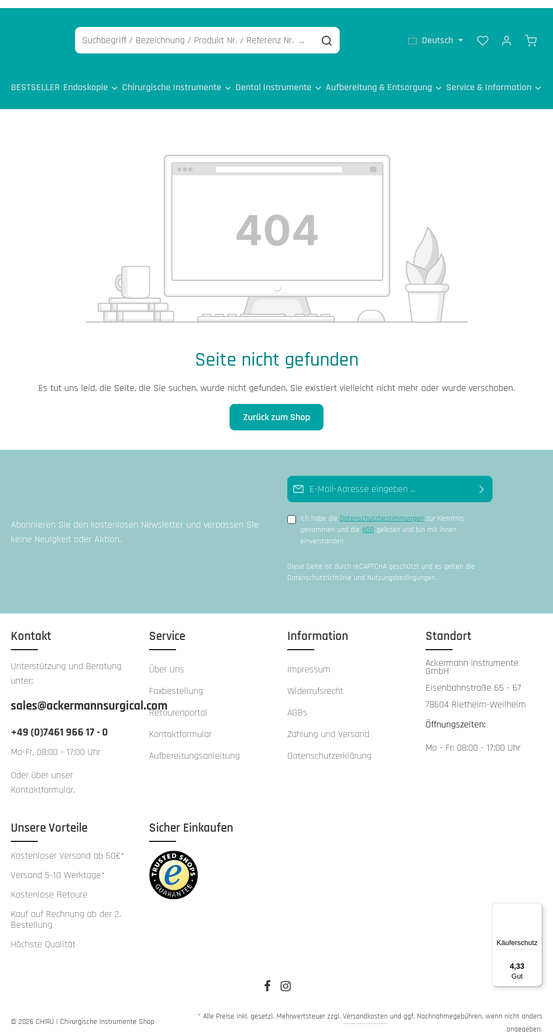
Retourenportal (178, 700)
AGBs (297, 700)
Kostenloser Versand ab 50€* (67, 844)
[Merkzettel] (483, 32)
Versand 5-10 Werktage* (58, 863)
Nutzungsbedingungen (401, 566)
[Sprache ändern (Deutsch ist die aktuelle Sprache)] (436, 32)
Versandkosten (365, 1004)
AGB (368, 518)
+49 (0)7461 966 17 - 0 (59, 720)
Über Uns (166, 657)
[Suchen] (379, 32)
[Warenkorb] (531, 32)
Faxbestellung (176, 679)
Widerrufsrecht (315, 679)
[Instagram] (286, 978)
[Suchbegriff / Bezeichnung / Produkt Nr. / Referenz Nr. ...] (247, 32)
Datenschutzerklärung (329, 744)
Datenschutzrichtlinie (319, 566)
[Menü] (535, 909)
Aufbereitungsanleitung (194, 744)
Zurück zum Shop (276, 405)
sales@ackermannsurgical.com (69, 694)
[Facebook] (268, 978)
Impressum (309, 657)
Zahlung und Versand (328, 722)
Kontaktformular (42, 778)
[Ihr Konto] (506, 32)
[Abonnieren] (482, 477)
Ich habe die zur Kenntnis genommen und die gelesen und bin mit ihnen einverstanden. (382, 517)
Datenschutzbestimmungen (382, 506)
